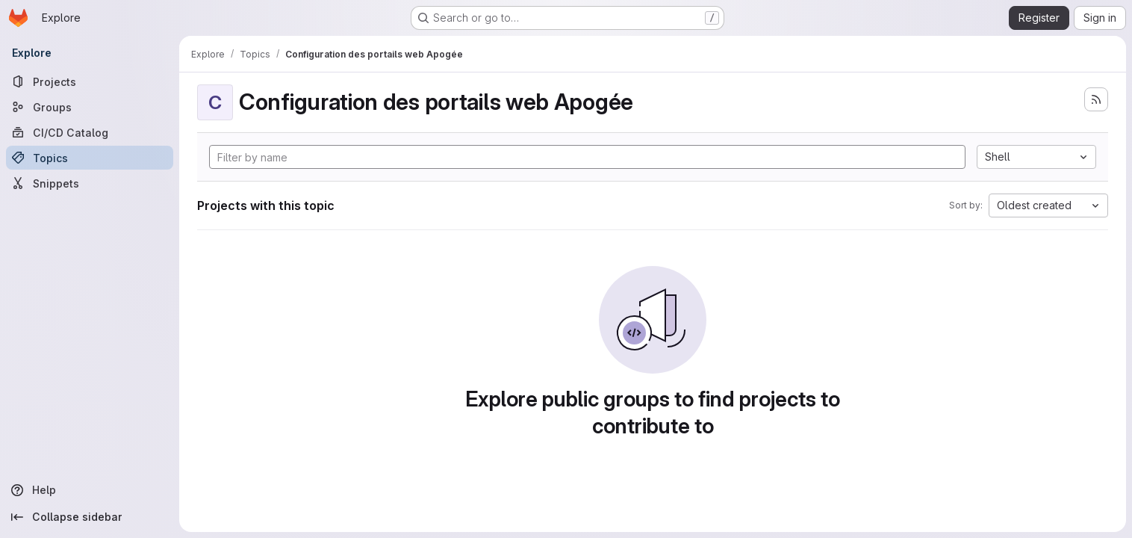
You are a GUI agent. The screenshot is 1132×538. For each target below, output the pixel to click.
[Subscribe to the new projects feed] (1096, 99)
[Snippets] (89, 183)
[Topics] (89, 158)
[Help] (89, 490)
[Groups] (89, 107)
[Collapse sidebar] (89, 517)
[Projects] (89, 81)
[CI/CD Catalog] (89, 132)
